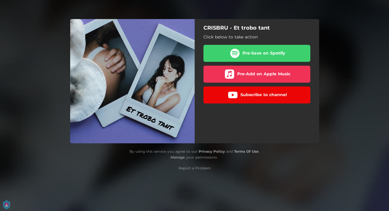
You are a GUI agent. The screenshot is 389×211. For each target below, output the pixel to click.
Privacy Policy (212, 151)
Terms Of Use (246, 151)
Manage (178, 157)
